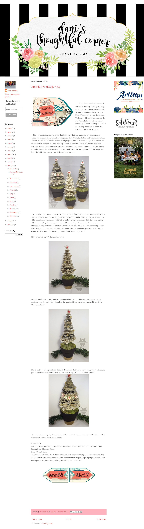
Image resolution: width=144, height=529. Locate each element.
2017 (10, 154)
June (12, 198)
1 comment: (62, 512)
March (13, 209)
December (14, 169)
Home (69, 519)
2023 (10, 132)
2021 (10, 139)
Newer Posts (37, 519)
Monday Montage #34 (45, 86)
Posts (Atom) (47, 524)
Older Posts (101, 519)
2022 (10, 136)
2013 (10, 221)
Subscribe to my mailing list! (13, 102)
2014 (10, 165)
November (14, 179)
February (14, 212)
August (13, 190)
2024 (10, 128)
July (12, 194)
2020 (10, 143)
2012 (10, 225)
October (13, 182)
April (12, 205)
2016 (10, 158)
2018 (10, 151)
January (13, 216)
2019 (10, 147)
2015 (10, 162)
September (14, 186)
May (12, 201)
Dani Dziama (44, 512)
